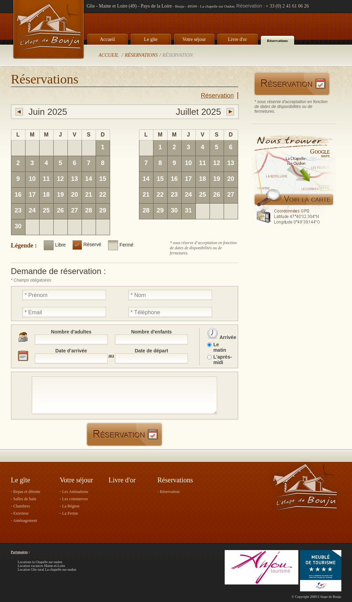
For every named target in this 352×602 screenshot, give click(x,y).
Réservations (277, 41)
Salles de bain (24, 498)
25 (46, 210)
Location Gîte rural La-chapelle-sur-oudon (47, 569)
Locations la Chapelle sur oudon (40, 562)
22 (102, 194)
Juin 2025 (48, 112)
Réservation (177, 55)
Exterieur (21, 513)
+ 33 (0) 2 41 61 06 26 (287, 6)
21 (88, 194)
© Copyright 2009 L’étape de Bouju (316, 597)
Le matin (219, 347)
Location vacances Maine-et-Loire (41, 566)
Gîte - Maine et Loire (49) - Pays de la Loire (129, 6)
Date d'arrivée (71, 350)
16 (17, 194)
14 (88, 178)
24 (32, 210)
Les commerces (75, 498)
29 (102, 210)
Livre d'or (237, 39)
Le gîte (150, 39)
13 (74, 178)
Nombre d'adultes (71, 332)
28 (88, 210)
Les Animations (75, 491)
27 (74, 210)
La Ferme (70, 513)
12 (60, 178)
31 (188, 210)
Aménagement (25, 520)
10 (32, 178)
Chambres (21, 506)
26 (60, 210)
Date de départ (151, 350)
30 (17, 226)
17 (32, 194)
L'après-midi (222, 359)
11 (46, 178)
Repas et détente (27, 491)
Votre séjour (194, 39)
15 (102, 178)
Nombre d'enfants (151, 332)
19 (60, 194)
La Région (70, 506)
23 (17, 210)
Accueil (107, 39)
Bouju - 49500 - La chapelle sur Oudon (205, 6)
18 (46, 194)
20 (74, 194)
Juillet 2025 (198, 112)
